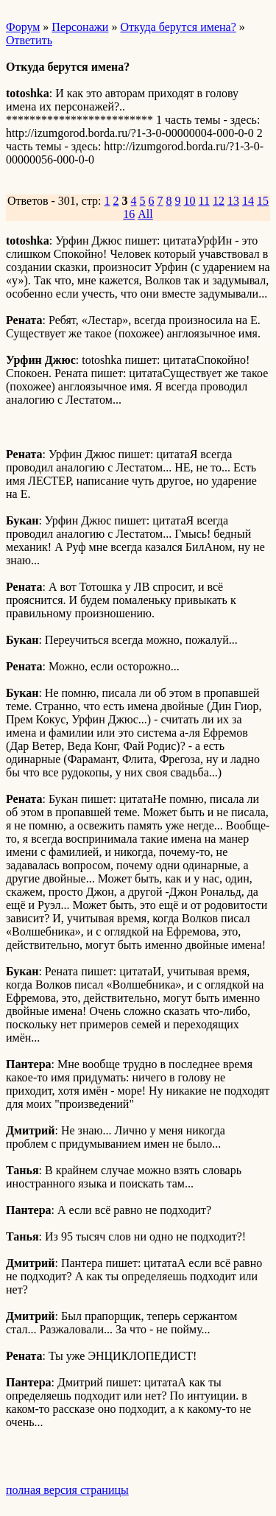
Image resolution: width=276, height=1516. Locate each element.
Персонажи (80, 27)
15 (263, 200)
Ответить (29, 40)
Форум (23, 27)
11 (204, 200)
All (145, 214)
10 (190, 200)
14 (248, 200)
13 (233, 200)
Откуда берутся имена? (178, 27)
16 (129, 214)
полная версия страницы (67, 1490)
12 (218, 200)
